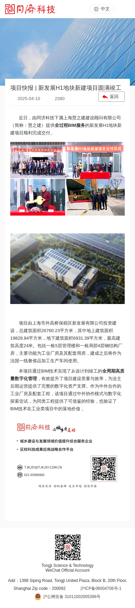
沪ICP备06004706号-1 (100, 588)
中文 (102, 8)
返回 (114, 96)
